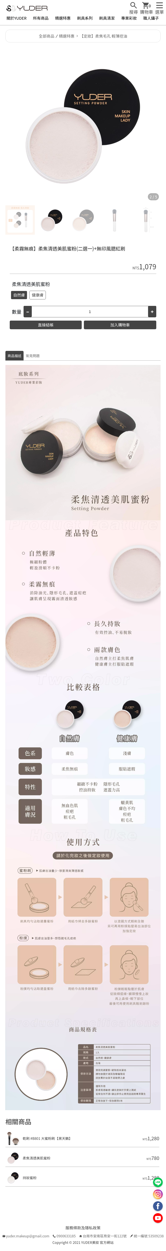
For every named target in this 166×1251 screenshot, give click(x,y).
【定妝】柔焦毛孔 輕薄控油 (103, 36)
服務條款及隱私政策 (83, 1227)
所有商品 (41, 18)
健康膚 (37, 295)
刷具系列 (85, 18)
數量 (16, 311)
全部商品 (46, 36)
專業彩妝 (129, 18)
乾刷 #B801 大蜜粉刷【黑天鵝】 (47, 1138)
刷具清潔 (107, 18)
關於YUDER (16, 18)
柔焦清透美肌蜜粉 (31, 283)
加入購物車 (120, 325)
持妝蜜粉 (30, 1177)
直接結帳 (46, 325)
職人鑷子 (151, 18)
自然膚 (19, 295)
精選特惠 (63, 18)
